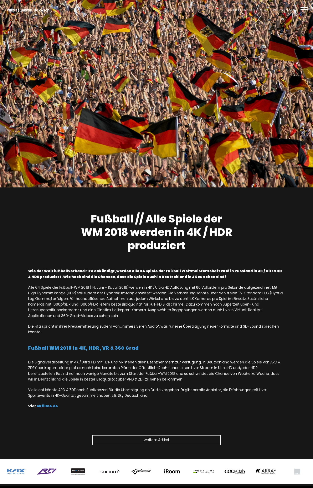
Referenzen (284, 10)
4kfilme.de (50, 403)
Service (261, 10)
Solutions (238, 10)
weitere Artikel (156, 439)
